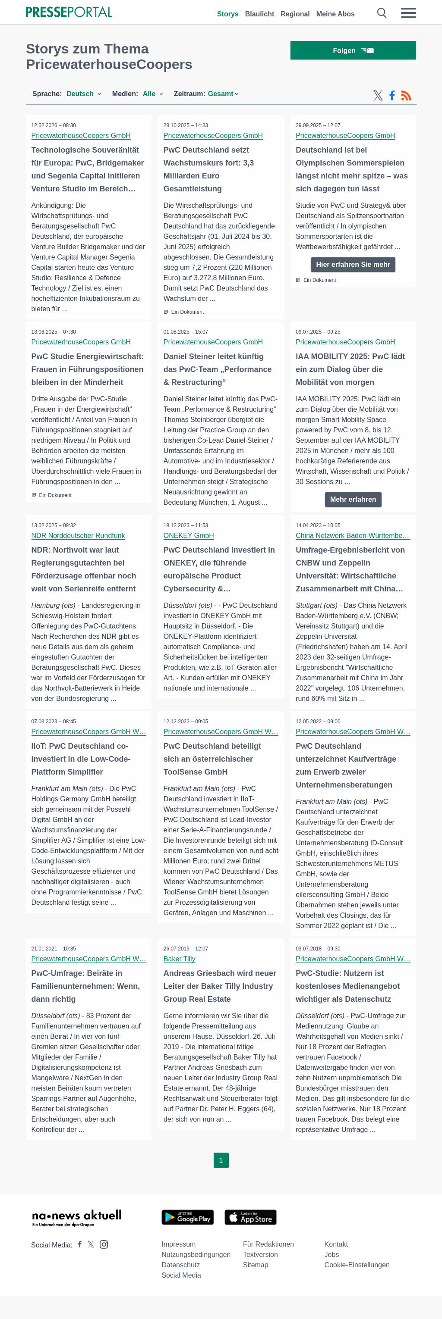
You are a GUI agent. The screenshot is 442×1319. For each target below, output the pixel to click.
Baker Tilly (180, 971)
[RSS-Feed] (406, 95)
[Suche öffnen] (382, 13)
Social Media (181, 1298)
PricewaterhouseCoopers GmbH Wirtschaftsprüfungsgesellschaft (131, 743)
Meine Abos (335, 14)
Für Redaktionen (268, 1267)
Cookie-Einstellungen (357, 1287)
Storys (228, 14)
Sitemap (255, 1287)
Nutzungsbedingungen (195, 1277)
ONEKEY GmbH (189, 546)
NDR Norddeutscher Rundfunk (79, 546)
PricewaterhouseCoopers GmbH (82, 135)
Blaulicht (260, 14)
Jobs (332, 1277)
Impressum (178, 1267)
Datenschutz (180, 1287)
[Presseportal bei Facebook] (77, 1268)
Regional (295, 14)
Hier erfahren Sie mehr (353, 264)
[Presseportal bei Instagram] (101, 1266)
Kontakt (336, 1267)
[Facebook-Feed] (392, 95)
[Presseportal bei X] (88, 1268)
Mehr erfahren (353, 499)
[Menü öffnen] (408, 13)
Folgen (353, 51)
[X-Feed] (378, 95)
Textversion (260, 1277)
